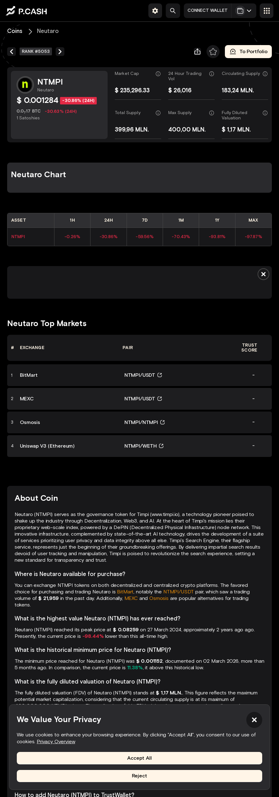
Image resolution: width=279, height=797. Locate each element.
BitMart (125, 592)
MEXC (131, 598)
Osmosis (159, 598)
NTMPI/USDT (178, 592)
